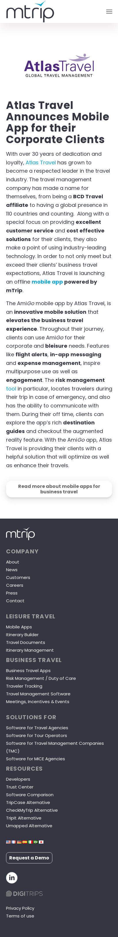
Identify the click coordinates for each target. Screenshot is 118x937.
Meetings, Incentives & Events (37, 702)
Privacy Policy (20, 908)
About (12, 562)
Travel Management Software (38, 694)
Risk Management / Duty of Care (41, 678)
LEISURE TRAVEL (31, 616)
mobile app (47, 281)
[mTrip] (48, 11)
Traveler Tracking (24, 686)
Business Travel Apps (28, 670)
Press (12, 593)
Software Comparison (30, 795)
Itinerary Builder (22, 635)
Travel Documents (25, 642)
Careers (14, 585)
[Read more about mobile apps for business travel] (59, 489)
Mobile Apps (19, 627)
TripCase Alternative (28, 802)
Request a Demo (29, 858)
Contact (15, 601)
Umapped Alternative (29, 826)
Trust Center (19, 787)
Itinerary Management (30, 650)
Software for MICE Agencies (35, 759)
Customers (18, 577)
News (12, 570)
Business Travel (34, 660)
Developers (18, 779)
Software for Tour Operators (36, 735)
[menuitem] (109, 11)
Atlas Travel (41, 162)
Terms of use (20, 916)
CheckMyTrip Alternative (32, 810)
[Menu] (109, 11)
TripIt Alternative (23, 818)
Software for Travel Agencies (37, 728)
